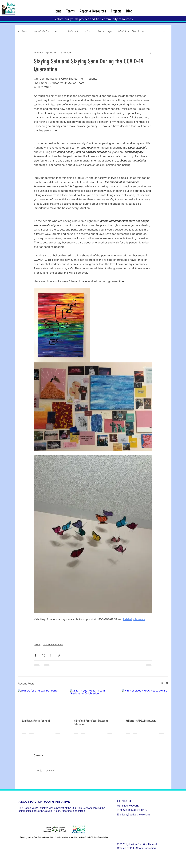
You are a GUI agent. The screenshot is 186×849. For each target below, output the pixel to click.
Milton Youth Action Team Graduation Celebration (91, 722)
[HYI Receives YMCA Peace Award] (145, 702)
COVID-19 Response (53, 644)
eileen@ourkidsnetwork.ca (135, 814)
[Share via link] (58, 655)
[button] (164, 31)
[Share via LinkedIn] (51, 655)
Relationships (104, 31)
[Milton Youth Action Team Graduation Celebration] (93, 702)
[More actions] (150, 52)
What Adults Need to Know (132, 31)
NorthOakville (41, 31)
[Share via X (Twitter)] (43, 655)
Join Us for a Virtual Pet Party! (36, 720)
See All (164, 683)
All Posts (22, 31)
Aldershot (73, 31)
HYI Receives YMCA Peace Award (141, 720)
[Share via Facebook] (35, 655)
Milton (87, 31)
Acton (58, 31)
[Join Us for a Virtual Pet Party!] (41, 702)
